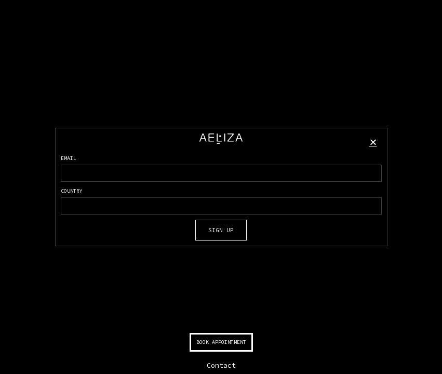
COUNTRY (72, 191)
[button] (373, 142)
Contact (221, 365)
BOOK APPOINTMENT (221, 342)
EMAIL (68, 158)
